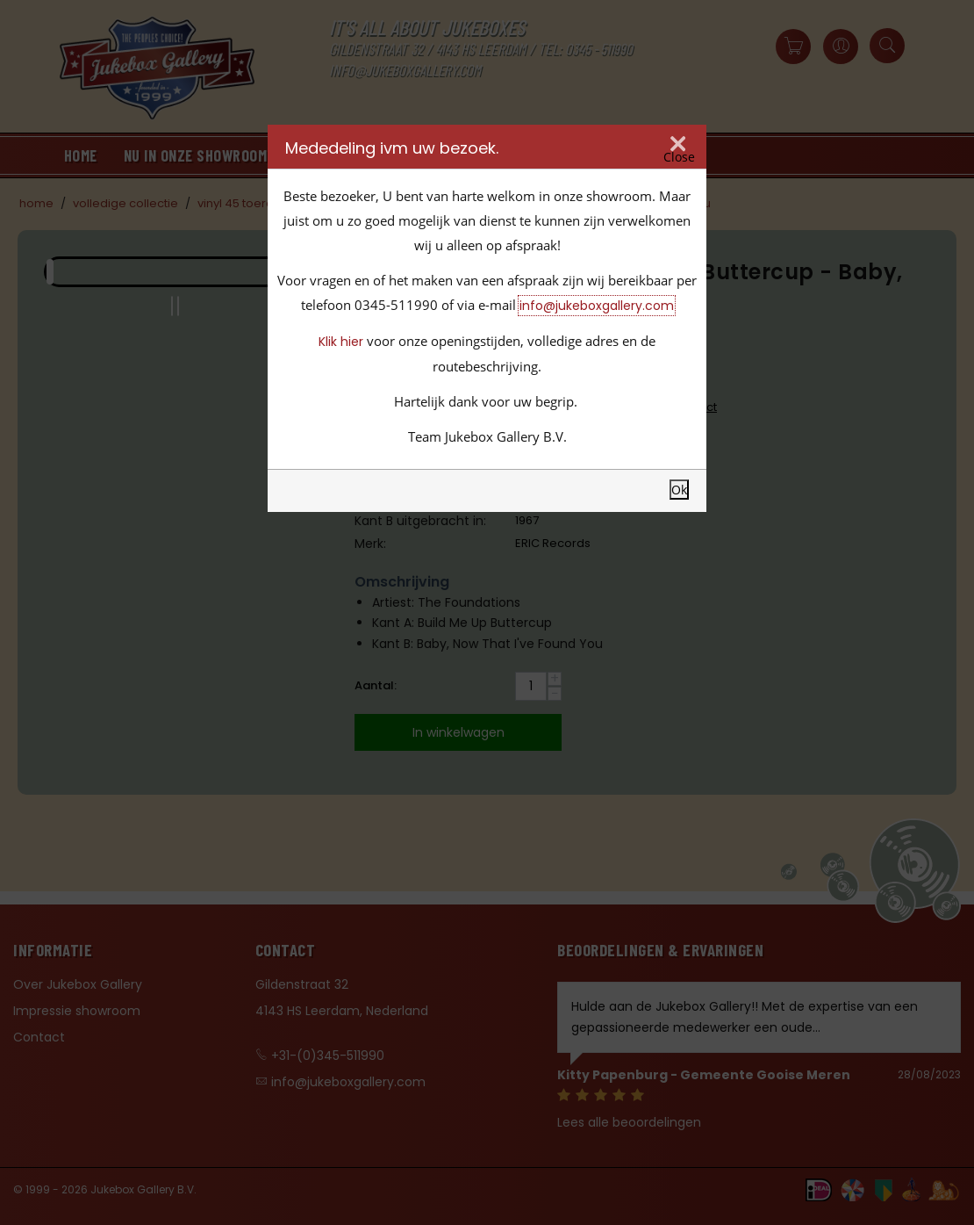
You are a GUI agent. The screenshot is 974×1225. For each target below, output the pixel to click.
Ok (679, 489)
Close (679, 157)
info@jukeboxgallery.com (596, 305)
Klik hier (341, 341)
